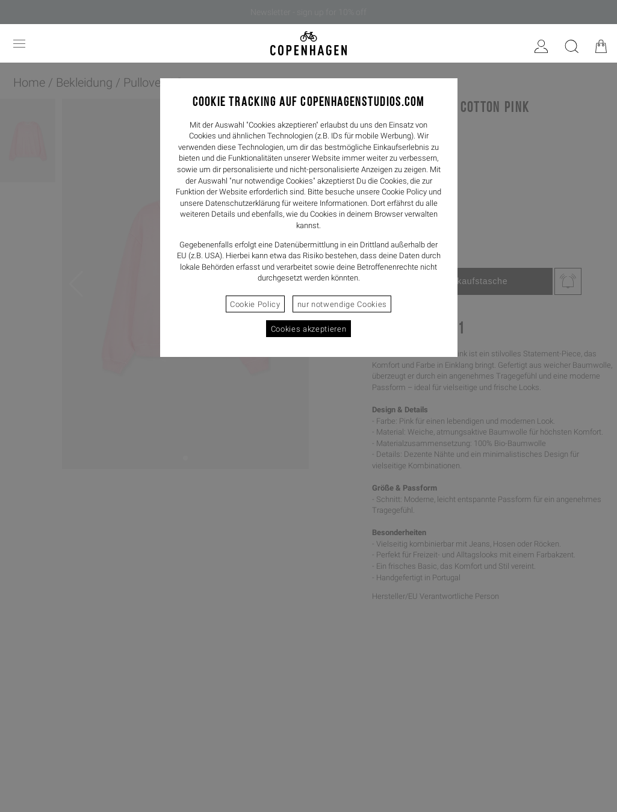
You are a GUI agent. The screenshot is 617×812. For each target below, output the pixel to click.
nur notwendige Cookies (342, 304)
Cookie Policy (255, 304)
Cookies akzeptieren (308, 328)
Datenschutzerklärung (242, 203)
